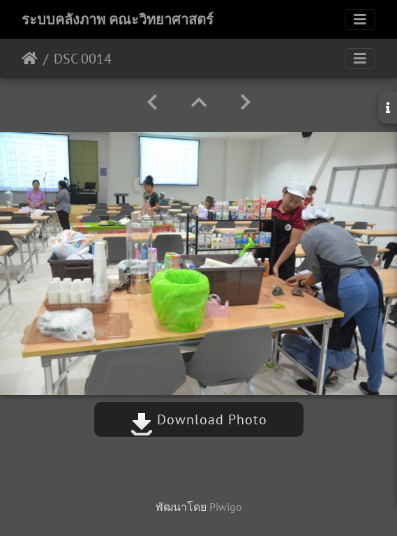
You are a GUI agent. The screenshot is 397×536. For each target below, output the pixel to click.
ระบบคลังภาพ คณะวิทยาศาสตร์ (118, 19)
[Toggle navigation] (360, 19)
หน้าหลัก (30, 58)
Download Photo (198, 419)
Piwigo (225, 507)
